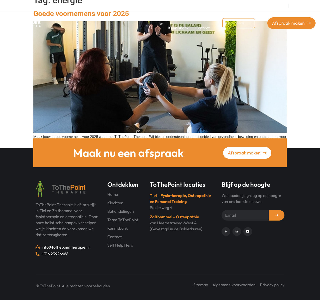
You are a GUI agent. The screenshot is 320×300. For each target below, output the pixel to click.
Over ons (199, 18)
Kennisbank (178, 27)
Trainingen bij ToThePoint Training (112, 18)
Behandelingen (166, 18)
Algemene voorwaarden (234, 284)
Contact (202, 27)
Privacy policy (272, 284)
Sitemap (200, 284)
